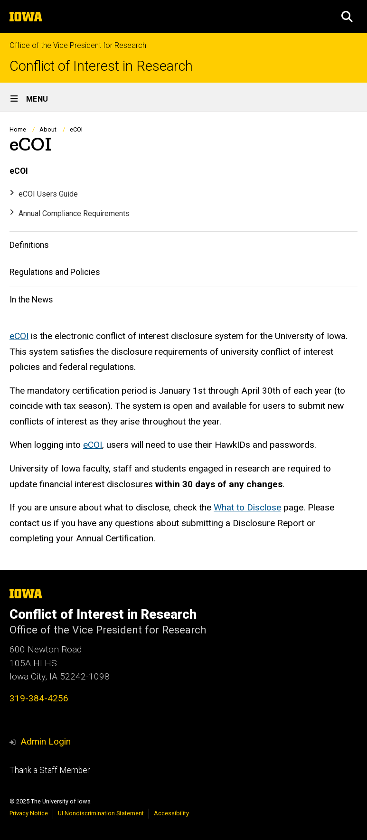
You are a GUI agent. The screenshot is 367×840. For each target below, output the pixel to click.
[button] (347, 16)
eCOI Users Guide (48, 193)
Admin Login (45, 741)
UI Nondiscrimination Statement (101, 813)
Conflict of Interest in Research (101, 66)
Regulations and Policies (54, 272)
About (47, 129)
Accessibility (171, 813)
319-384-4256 (38, 698)
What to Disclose (247, 507)
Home (17, 129)
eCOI (18, 171)
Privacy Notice (28, 813)
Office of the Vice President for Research (77, 45)
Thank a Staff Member (49, 770)
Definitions (29, 245)
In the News (31, 299)
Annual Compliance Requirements (74, 213)
